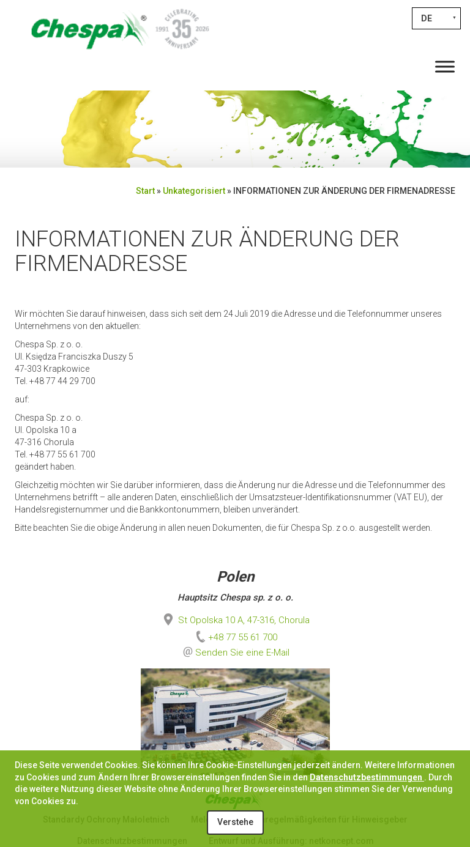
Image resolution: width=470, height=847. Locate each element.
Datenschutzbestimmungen (367, 777)
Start (145, 191)
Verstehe (235, 822)
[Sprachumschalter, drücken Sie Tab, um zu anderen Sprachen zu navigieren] (436, 18)
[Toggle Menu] (445, 66)
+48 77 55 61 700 (235, 637)
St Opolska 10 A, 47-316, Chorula (235, 620)
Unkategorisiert (194, 191)
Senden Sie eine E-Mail (242, 652)
